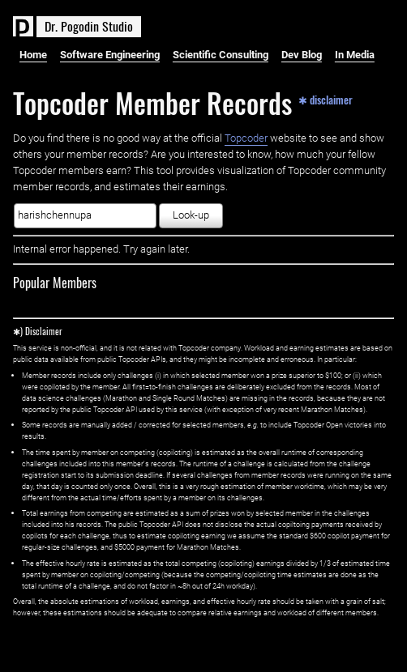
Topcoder (246, 138)
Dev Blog (301, 55)
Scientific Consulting (220, 55)
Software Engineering (110, 55)
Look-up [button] (191, 215)
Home (33, 55)
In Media (355, 55)
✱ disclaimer (325, 99)
